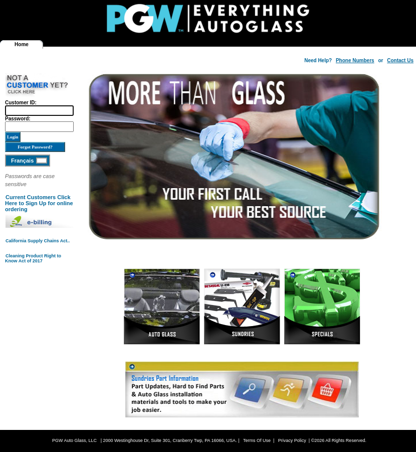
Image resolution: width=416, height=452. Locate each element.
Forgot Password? (35, 146)
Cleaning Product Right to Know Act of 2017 (33, 258)
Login (13, 136)
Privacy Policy (292, 440)
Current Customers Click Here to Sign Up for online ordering (39, 203)
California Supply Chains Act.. (38, 240)
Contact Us (400, 60)
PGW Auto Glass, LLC (74, 440)
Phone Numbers (355, 60)
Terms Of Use (257, 440)
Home (22, 44)
